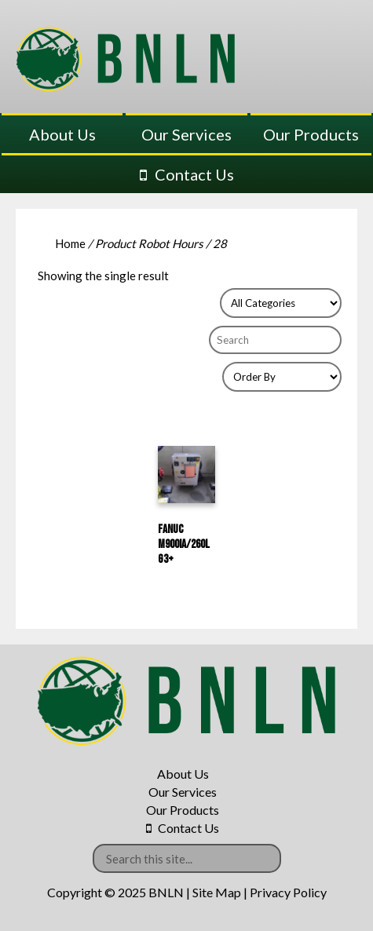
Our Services (186, 134)
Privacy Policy (288, 892)
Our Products (311, 134)
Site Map (216, 892)
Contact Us (194, 174)
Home (70, 243)
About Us (62, 134)
